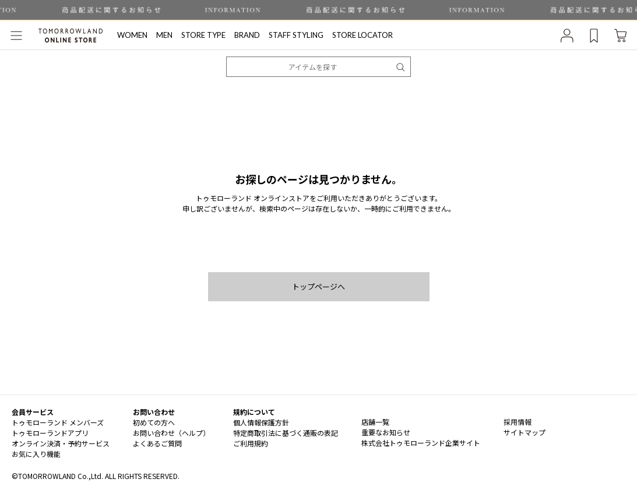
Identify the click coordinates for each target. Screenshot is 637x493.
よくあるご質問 (157, 443)
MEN (164, 35)
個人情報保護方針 (261, 422)
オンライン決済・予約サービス (61, 443)
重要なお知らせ (385, 432)
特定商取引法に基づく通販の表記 (285, 433)
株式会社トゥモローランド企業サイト (420, 443)
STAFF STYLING (296, 35)
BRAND (247, 35)
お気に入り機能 (36, 454)
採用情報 (518, 422)
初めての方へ (154, 422)
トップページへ (318, 286)
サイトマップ (525, 432)
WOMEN (132, 35)
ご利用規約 (250, 443)
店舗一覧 (375, 422)
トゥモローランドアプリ (50, 433)
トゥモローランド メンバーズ (58, 422)
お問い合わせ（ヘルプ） (171, 433)
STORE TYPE (203, 35)
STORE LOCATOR (362, 35)
